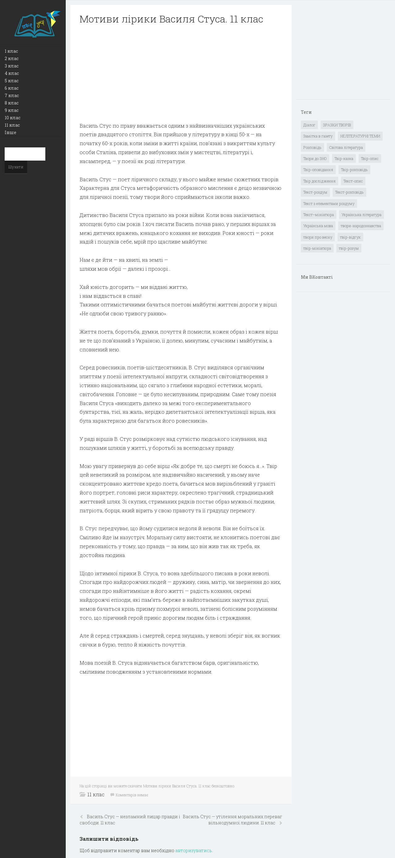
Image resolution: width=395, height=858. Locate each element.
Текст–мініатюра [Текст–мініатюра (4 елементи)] (318, 214)
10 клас (12, 118)
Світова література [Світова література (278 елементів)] (346, 147)
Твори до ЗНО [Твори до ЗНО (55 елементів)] (315, 158)
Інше (10, 132)
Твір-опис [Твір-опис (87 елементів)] (370, 158)
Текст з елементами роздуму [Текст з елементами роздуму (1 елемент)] (329, 203)
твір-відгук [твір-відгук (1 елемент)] (350, 237)
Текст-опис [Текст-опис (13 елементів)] (353, 181)
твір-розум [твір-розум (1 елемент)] (349, 248)
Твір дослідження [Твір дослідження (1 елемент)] (319, 181)
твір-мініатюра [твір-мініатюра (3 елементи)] (317, 248)
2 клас (12, 58)
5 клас (12, 81)
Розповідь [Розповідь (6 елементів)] (312, 147)
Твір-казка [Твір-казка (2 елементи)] (344, 158)
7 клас (12, 95)
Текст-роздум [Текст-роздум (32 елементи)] (315, 192)
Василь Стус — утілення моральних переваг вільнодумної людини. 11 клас (232, 820)
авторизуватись (193, 850)
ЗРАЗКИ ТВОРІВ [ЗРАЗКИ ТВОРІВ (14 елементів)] (337, 124)
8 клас (12, 103)
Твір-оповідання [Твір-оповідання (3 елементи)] (318, 169)
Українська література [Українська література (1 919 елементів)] (361, 214)
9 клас (12, 110)
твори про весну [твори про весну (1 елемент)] (317, 237)
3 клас (12, 66)
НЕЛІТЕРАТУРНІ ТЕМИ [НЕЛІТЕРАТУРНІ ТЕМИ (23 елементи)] (360, 135)
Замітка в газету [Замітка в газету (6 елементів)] (318, 135)
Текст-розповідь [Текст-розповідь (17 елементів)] (349, 192)
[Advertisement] (181, 73)
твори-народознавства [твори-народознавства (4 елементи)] (361, 225)
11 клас (12, 125)
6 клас (12, 88)
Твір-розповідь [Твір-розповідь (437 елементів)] (354, 169)
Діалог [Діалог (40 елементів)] (309, 124)
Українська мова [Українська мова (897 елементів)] (318, 225)
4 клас (12, 73)
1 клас (11, 51)
